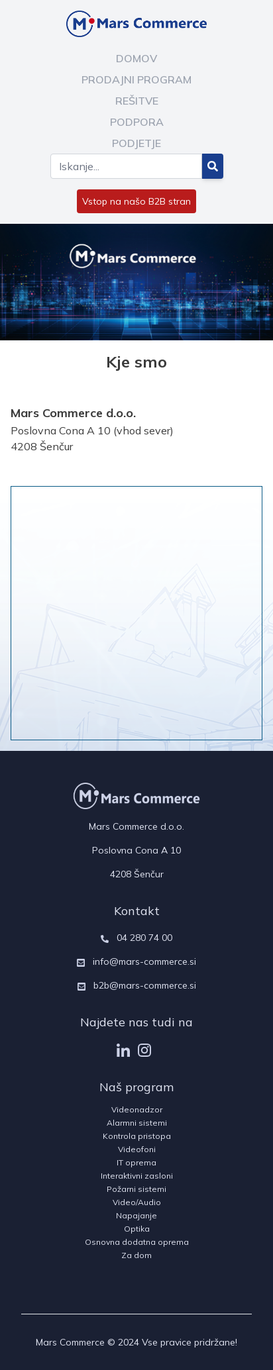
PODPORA (137, 121)
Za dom (136, 1255)
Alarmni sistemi (137, 1123)
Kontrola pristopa (137, 1136)
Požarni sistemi (136, 1189)
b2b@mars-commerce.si (144, 985)
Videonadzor (136, 1109)
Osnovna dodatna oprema (137, 1242)
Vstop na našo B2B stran (136, 201)
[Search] (126, 166)
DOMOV (136, 58)
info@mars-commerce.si (144, 961)
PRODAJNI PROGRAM (136, 79)
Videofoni (137, 1149)
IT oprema (136, 1162)
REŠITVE (136, 100)
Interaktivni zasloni (137, 1176)
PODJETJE (136, 143)
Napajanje (136, 1215)
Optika (137, 1229)
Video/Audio (137, 1202)
